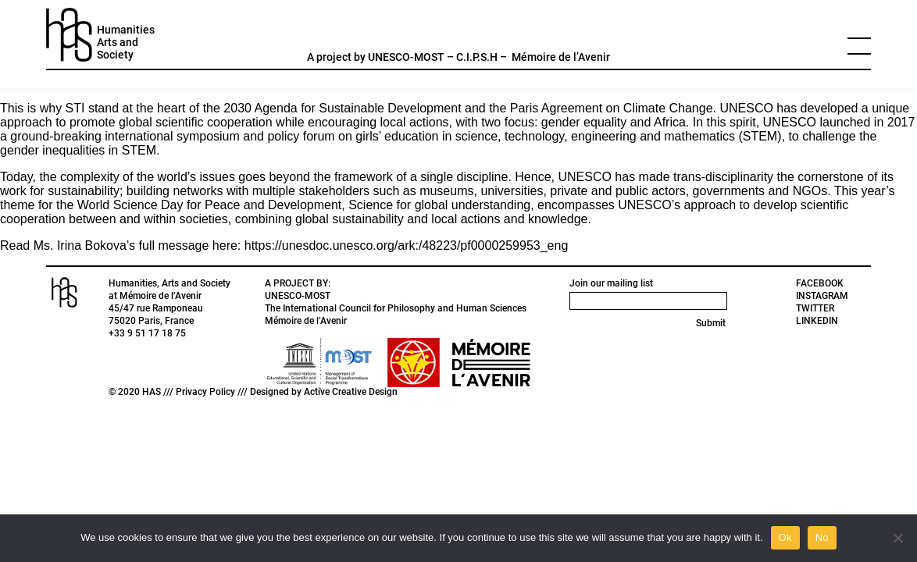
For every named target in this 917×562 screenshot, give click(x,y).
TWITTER (815, 308)
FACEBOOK (820, 283)
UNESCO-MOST (406, 57)
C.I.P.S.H (477, 57)
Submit (711, 323)
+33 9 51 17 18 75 (147, 333)
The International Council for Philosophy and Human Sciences (395, 308)
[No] (897, 538)
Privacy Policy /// (213, 391)
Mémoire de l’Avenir (561, 57)
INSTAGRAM (822, 295)
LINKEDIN (817, 320)
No (822, 537)
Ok (785, 537)
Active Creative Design (351, 391)
